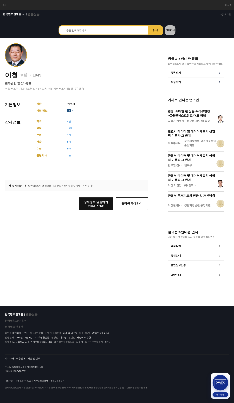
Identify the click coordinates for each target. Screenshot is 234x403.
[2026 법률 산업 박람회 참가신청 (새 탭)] (220, 386)
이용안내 (20, 361)
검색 (155, 33)
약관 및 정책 (34, 361)
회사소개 (9, 361)
